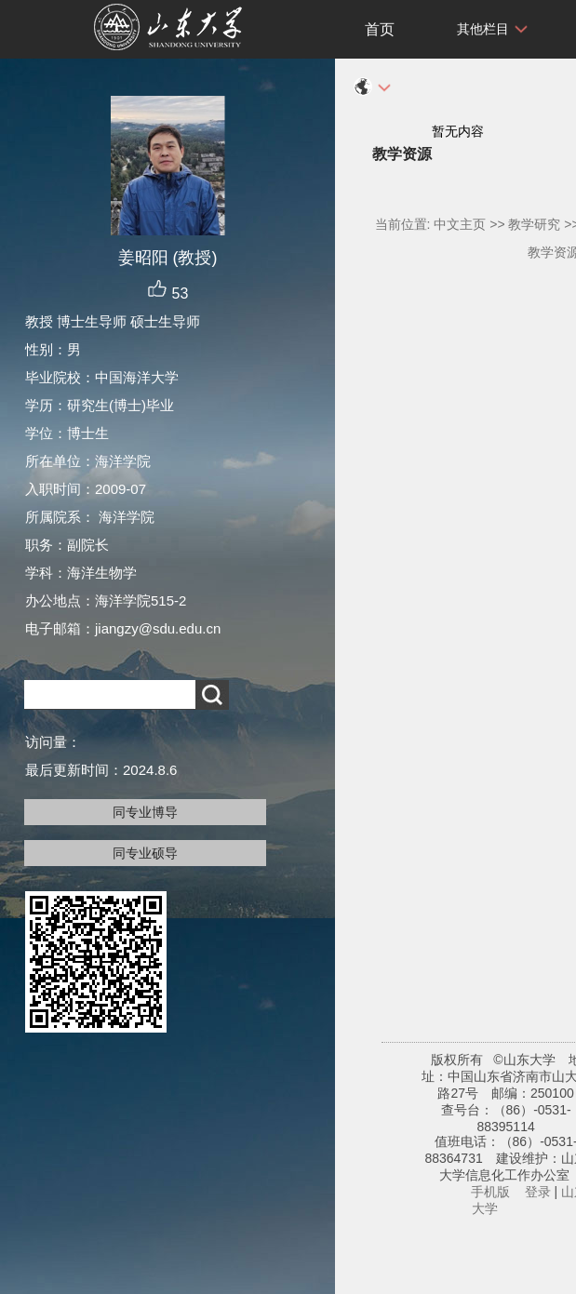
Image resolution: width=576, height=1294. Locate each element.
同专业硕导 (145, 853)
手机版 (490, 1191)
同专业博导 (145, 812)
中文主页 (460, 224)
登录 (538, 1191)
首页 (380, 29)
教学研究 (534, 224)
